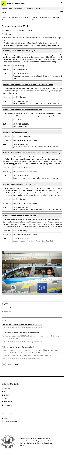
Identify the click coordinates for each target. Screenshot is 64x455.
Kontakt (6, 395)
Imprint (6, 398)
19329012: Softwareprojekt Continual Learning (20, 184)
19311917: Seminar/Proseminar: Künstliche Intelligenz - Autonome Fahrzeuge (32, 153)
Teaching (13, 20)
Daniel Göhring (18, 66)
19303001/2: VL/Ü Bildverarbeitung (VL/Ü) (19, 51)
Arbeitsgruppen (26, 17)
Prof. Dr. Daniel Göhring (21, 168)
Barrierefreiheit (8, 405)
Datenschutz (8, 402)
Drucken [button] (6, 418)
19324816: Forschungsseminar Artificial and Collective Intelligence (28, 84)
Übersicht (6, 311)
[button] (4, 364)
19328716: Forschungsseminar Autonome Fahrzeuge (22, 109)
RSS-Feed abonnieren (10, 421)
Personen (7, 392)
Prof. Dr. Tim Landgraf (21, 97)
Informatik (14, 17)
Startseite (5, 17)
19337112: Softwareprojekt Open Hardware (19, 215)
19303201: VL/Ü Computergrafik (15, 132)
